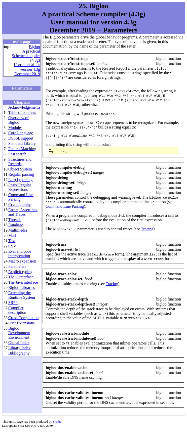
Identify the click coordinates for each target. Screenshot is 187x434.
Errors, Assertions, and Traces (23, 212)
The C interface (20, 277)
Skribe (57, 424)
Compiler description (17, 310)
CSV (12, 246)
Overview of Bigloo (18, 120)
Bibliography (18, 353)
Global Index (18, 342)
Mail (12, 235)
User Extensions (21, 323)
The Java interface (23, 282)
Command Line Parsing (65, 208)
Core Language (20, 133)
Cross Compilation (23, 318)
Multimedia (17, 230)
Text (11, 241)
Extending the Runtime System (21, 295)
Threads (14, 220)
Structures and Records (19, 161)
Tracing (147, 231)
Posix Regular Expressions (19, 187)
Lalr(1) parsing (20, 180)
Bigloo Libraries (21, 287)
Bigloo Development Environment (19, 332)
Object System (20, 169)
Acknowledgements (24, 107)
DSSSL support (20, 138)
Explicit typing (20, 272)
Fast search (17, 154)
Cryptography (19, 204)
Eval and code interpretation (19, 253)
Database (15, 225)
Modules (15, 127)
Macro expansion (22, 261)
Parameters (17, 266)
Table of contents (22, 112)
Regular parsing (21, 174)
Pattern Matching (22, 149)
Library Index (19, 348)
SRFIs (13, 302)
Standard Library (22, 143)
